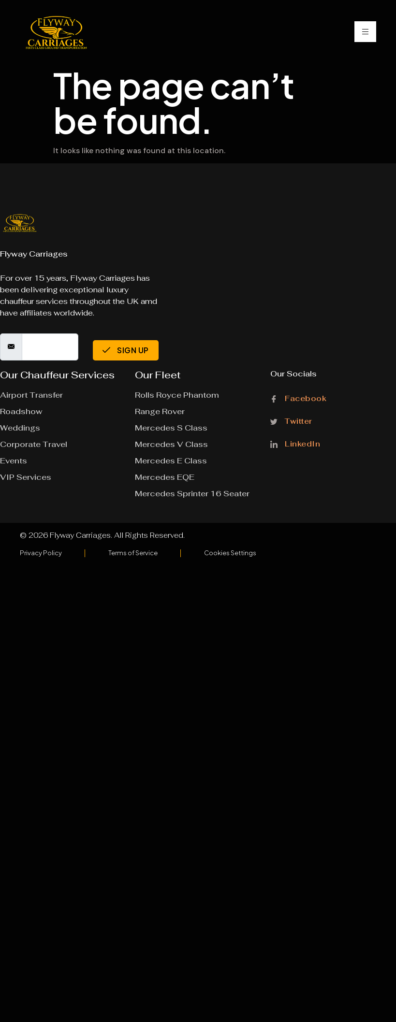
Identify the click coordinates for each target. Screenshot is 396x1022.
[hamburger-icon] (365, 31)
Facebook (298, 399)
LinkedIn (295, 443)
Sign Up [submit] (126, 350)
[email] (50, 346)
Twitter (291, 421)
